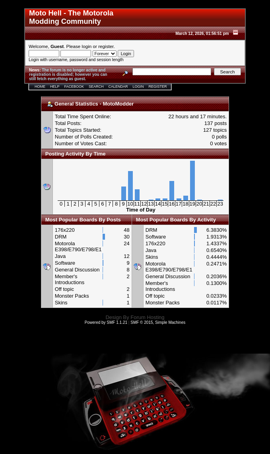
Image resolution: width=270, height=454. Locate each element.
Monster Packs (72, 296)
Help (55, 86)
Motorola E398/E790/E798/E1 (78, 246)
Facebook (74, 86)
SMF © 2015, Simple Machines (157, 322)
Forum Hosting (147, 317)
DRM (61, 237)
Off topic (64, 289)
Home (40, 86)
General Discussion (77, 270)
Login (138, 86)
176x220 (65, 230)
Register (158, 86)
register (105, 46)
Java (60, 256)
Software (65, 263)
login (87, 46)
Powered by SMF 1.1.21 (106, 322)
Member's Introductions (69, 279)
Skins (61, 303)
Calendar (118, 86)
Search (96, 86)
